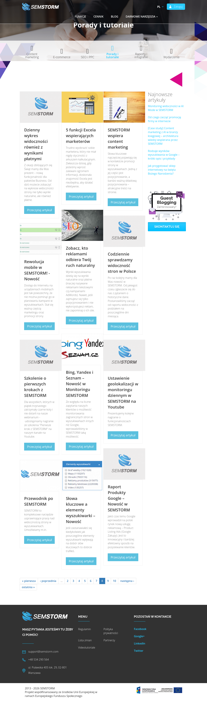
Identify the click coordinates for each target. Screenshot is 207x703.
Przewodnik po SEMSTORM (38, 501)
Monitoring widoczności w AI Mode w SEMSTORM (166, 108)
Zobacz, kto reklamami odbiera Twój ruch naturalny (80, 256)
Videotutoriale (86, 647)
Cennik (98, 16)
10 (114, 581)
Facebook (140, 629)
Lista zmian (85, 640)
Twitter (138, 651)
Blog (114, 16)
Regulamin (84, 629)
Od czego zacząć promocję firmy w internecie (164, 119)
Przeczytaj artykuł (39, 210)
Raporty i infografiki (141, 55)
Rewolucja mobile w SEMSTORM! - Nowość (37, 270)
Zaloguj (178, 6)
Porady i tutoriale (112, 55)
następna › (127, 581)
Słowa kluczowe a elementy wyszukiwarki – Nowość (80, 510)
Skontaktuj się (166, 226)
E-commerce (61, 57)
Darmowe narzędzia (142, 16)
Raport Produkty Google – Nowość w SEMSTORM (119, 498)
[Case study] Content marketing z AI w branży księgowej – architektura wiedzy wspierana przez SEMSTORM (163, 135)
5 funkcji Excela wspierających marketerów (81, 135)
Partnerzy (109, 640)
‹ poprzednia (48, 581)
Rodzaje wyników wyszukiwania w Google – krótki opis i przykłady (163, 155)
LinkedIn (139, 643)
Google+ (139, 636)
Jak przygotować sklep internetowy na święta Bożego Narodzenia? (162, 169)
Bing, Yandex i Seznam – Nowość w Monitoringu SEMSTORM (79, 383)
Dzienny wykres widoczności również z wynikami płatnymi (36, 144)
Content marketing (32, 55)
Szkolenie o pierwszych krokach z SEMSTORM (35, 386)
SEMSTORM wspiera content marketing (119, 138)
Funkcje (80, 16)
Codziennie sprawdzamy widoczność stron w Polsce (122, 262)
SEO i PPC (87, 57)
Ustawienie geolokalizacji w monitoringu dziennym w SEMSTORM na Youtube (123, 392)
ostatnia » (28, 587)
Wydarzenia (171, 57)
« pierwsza (29, 581)
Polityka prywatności (111, 631)
